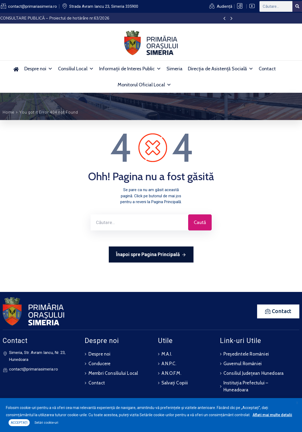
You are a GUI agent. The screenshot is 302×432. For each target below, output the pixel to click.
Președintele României (246, 354)
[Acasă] (16, 69)
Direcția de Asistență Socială (220, 69)
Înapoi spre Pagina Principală (151, 255)
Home (8, 112)
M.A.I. (166, 354)
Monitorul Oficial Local (144, 85)
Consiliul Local (76, 69)
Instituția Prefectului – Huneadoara (245, 386)
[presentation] (224, 18)
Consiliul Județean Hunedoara (253, 373)
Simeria (175, 69)
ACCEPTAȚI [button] (19, 423)
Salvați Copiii (174, 382)
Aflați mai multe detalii (272, 415)
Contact (267, 69)
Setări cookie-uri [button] (46, 423)
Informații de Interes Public (130, 69)
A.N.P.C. (168, 363)
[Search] (297, 6)
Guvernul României (242, 363)
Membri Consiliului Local (113, 373)
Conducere (99, 363)
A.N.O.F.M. (171, 373)
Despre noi (38, 69)
